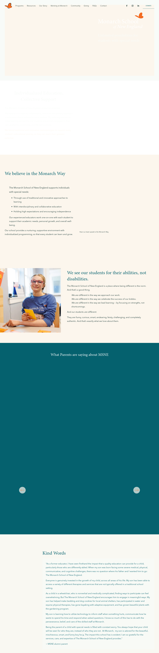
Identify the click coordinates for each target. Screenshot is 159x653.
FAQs (94, 5)
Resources (31, 5)
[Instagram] (132, 6)
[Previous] (22, 490)
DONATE (148, 6)
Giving (86, 5)
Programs (19, 5)
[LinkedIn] (138, 6)
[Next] (136, 490)
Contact (103, 5)
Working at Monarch (59, 5)
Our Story (43, 5)
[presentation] (20, 386)
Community (75, 5)
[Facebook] (127, 6)
